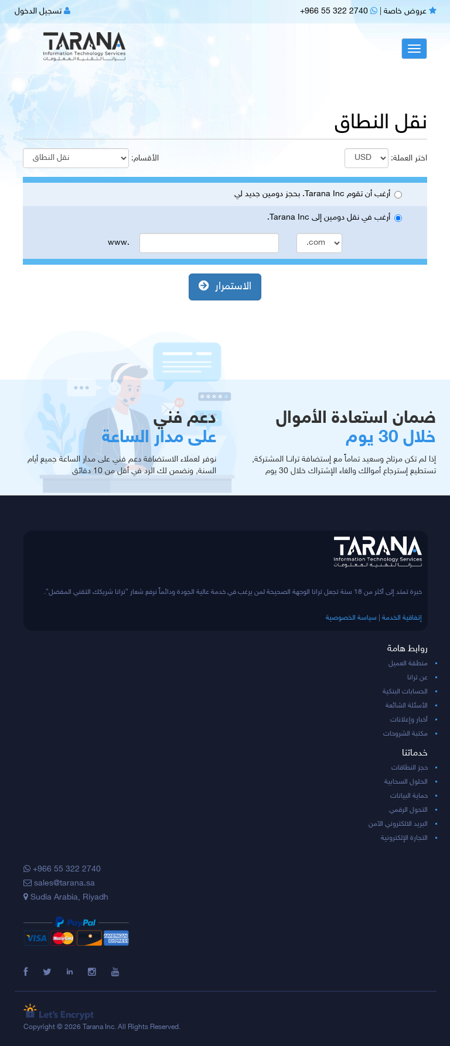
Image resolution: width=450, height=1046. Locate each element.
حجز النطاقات (409, 768)
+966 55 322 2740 (338, 11)
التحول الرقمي (408, 810)
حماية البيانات (409, 796)
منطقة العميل (408, 663)
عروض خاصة (410, 11)
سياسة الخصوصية (351, 618)
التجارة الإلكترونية (404, 838)
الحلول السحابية (406, 782)
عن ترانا (417, 678)
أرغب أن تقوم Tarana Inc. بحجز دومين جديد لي (318, 194)
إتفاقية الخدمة (402, 618)
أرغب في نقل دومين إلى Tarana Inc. (334, 218)
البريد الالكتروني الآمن (398, 824)
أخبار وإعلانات (409, 720)
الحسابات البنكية (405, 692)
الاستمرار (225, 286)
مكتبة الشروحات (405, 734)
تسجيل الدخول (42, 11)
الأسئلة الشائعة (407, 706)
